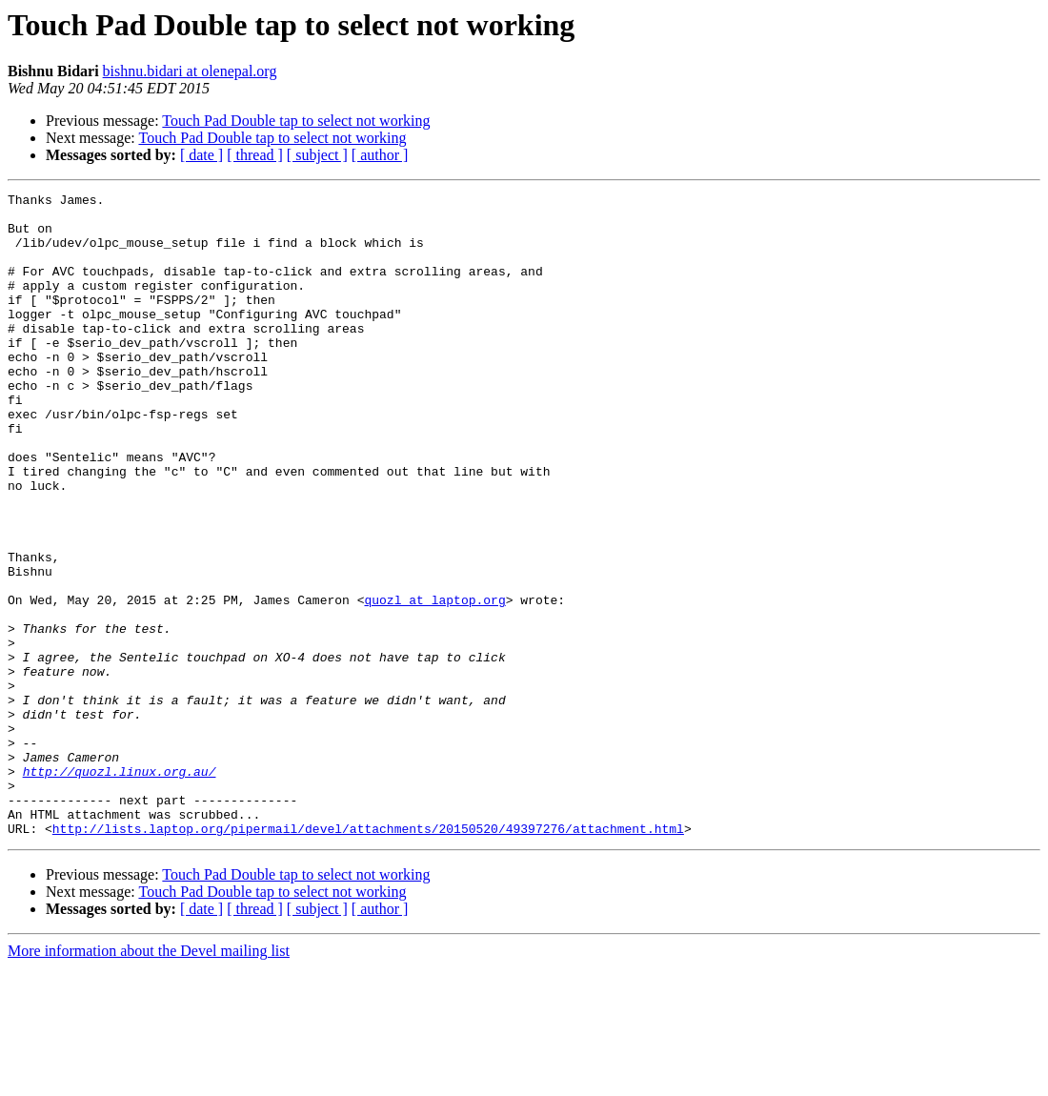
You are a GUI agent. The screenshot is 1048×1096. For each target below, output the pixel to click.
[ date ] (201, 155)
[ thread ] (255, 155)
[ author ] (380, 155)
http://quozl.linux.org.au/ (119, 888)
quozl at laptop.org (434, 682)
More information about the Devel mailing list (149, 1079)
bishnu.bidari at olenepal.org (190, 71)
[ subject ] (317, 155)
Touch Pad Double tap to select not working (296, 120)
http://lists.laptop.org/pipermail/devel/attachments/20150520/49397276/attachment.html (368, 956)
